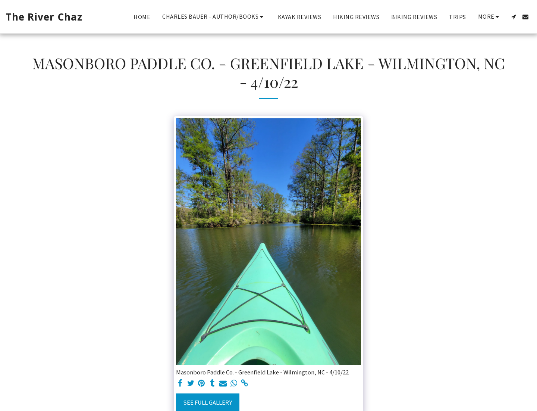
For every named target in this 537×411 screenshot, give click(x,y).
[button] (214, 16)
